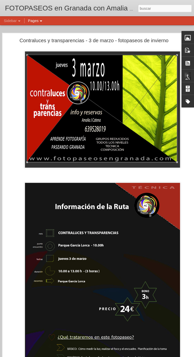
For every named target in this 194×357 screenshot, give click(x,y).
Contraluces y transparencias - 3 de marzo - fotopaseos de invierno (94, 40)
